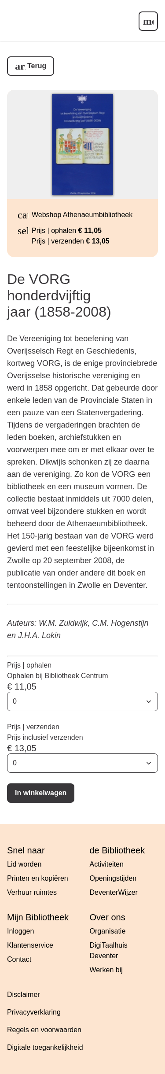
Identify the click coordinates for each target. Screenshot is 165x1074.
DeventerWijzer (114, 892)
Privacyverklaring (34, 1012)
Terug (36, 66)
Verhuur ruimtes (32, 892)
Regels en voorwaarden (44, 1029)
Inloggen (20, 931)
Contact (19, 959)
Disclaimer (23, 994)
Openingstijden (113, 878)
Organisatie (108, 931)
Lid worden (24, 864)
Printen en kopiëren (37, 878)
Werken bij (106, 970)
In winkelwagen (40, 793)
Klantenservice (30, 945)
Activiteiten (107, 864)
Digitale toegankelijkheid (45, 1047)
